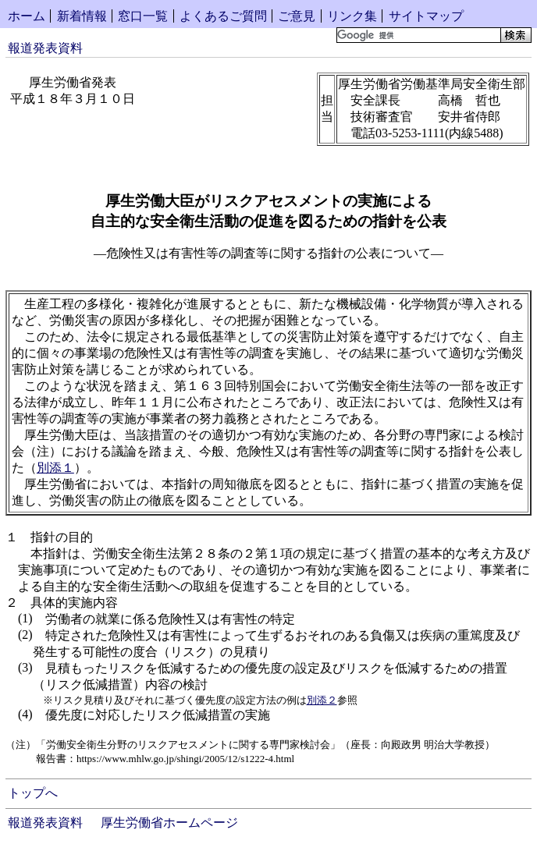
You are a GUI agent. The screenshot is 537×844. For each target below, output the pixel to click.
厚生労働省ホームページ (169, 822)
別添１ (55, 467)
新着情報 (82, 16)
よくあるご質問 (223, 16)
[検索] (417, 35)
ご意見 (296, 16)
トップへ (33, 793)
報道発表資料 (45, 48)
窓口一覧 (143, 16)
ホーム (26, 16)
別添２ (322, 700)
